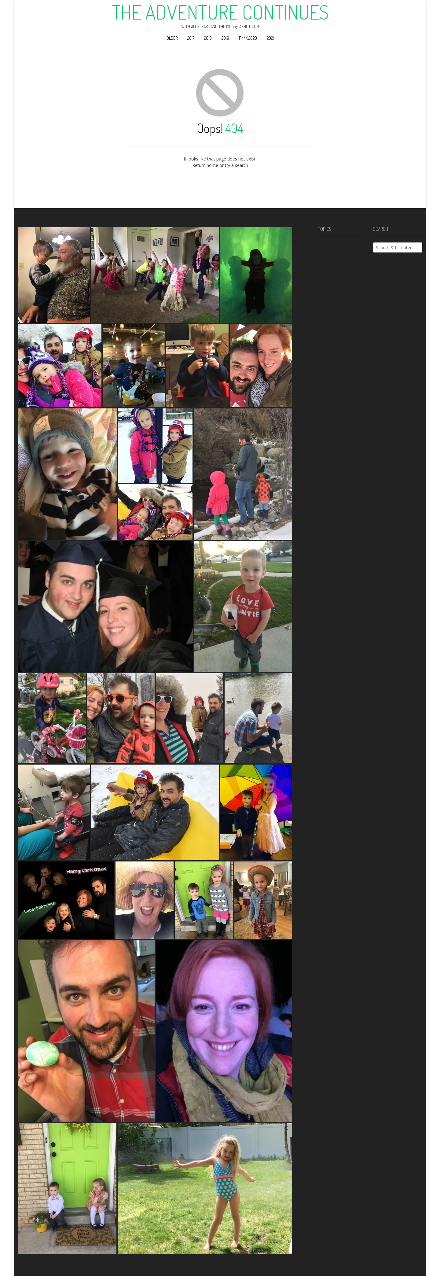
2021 (270, 38)
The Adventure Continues (220, 12)
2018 (208, 38)
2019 (225, 38)
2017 (190, 38)
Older (172, 38)
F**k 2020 (248, 38)
